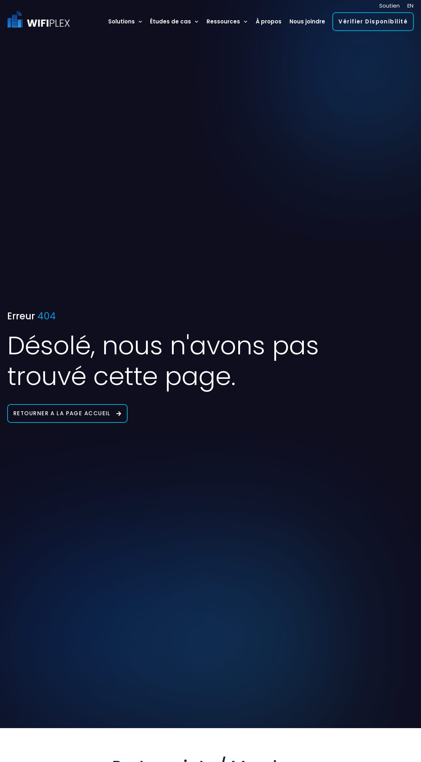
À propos (269, 21)
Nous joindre (307, 21)
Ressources (227, 21)
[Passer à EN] (410, 5)
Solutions (125, 21)
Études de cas (174, 21)
